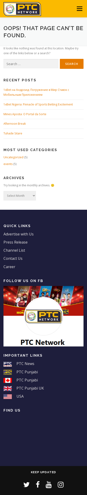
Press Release (15, 242)
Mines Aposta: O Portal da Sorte (24, 114)
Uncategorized (13, 157)
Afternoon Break (14, 124)
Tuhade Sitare (12, 133)
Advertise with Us (18, 234)
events (8, 164)
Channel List (14, 250)
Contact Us (13, 258)
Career (9, 266)
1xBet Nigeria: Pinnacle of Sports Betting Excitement (38, 104)
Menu (79, 9)
